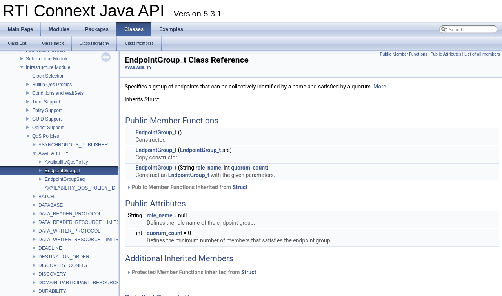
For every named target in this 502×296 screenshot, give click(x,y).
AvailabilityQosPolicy (66, 162)
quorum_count (249, 167)
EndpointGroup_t (62, 170)
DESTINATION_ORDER (63, 257)
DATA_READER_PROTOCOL (70, 214)
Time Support (46, 102)
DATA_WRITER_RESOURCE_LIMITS (78, 239)
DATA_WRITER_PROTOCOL (69, 231)
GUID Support (47, 119)
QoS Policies (45, 136)
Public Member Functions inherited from (187, 187)
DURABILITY (52, 291)
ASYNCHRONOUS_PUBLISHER (73, 145)
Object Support (48, 127)
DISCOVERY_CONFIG (62, 265)
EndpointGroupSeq (65, 179)
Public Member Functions (403, 54)
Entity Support (47, 110)
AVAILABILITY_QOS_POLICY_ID (80, 188)
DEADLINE (50, 248)
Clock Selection (48, 76)
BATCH (46, 196)
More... (381, 86)
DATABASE (50, 205)
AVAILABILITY (53, 153)
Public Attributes (445, 54)
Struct (240, 187)
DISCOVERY (52, 274)
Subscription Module (47, 58)
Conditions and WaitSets (58, 93)
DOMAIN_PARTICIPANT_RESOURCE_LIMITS (87, 282)
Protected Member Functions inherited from (191, 272)
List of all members (482, 54)
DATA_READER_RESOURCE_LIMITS (79, 222)
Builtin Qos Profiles (52, 84)
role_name (208, 167)
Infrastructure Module (48, 67)
